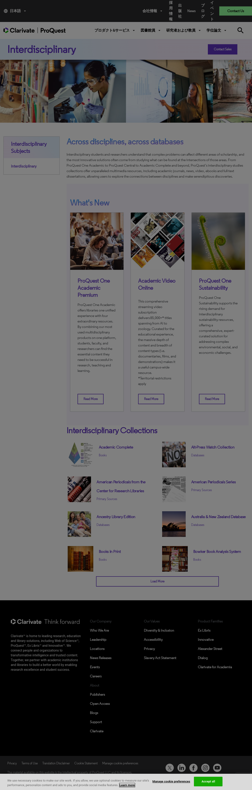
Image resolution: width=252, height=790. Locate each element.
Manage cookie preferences (171, 781)
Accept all (208, 781)
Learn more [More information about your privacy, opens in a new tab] (127, 785)
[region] (126, 782)
